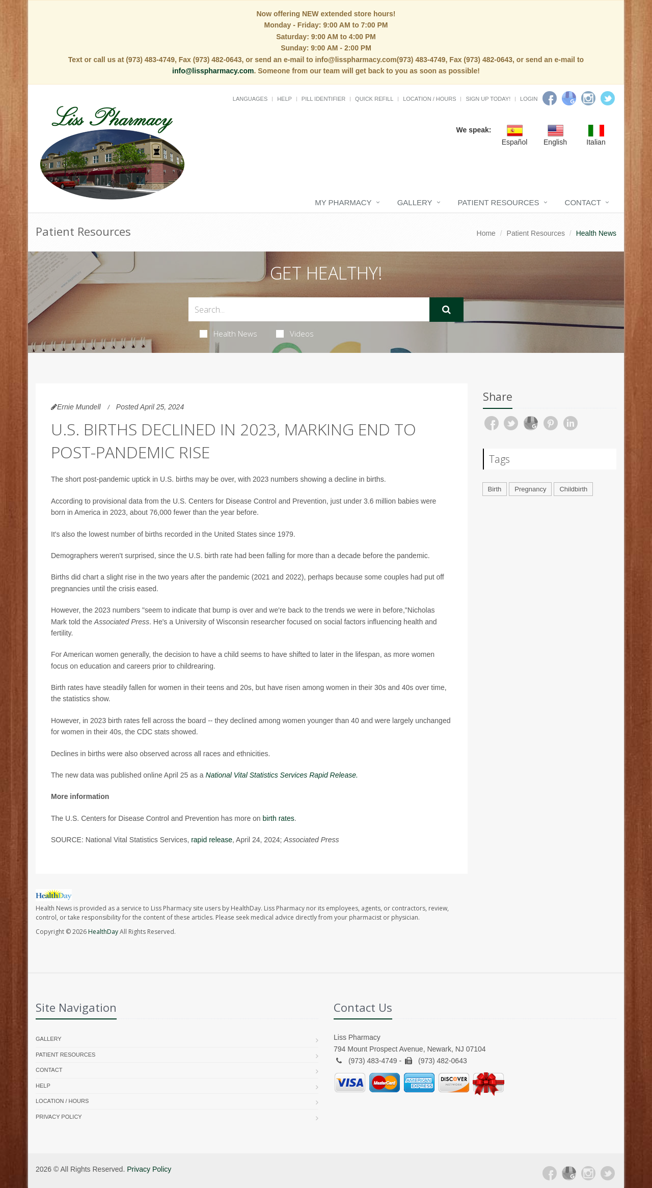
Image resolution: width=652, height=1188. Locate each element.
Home (486, 233)
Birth (495, 489)
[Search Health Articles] (308, 309)
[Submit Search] (446, 309)
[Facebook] (549, 98)
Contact (583, 202)
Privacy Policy (59, 1117)
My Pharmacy (343, 202)
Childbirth (573, 489)
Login (528, 99)
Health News (228, 333)
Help (284, 99)
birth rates (278, 818)
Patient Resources (498, 202)
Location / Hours (429, 99)
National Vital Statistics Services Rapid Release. (282, 775)
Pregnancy (530, 489)
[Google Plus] (569, 1173)
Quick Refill (374, 99)
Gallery (414, 202)
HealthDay (103, 931)
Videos (295, 333)
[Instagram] (588, 98)
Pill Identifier (323, 99)
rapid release (211, 840)
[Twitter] (608, 98)
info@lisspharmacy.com (213, 71)
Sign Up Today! (488, 99)
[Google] (569, 98)
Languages (250, 99)
